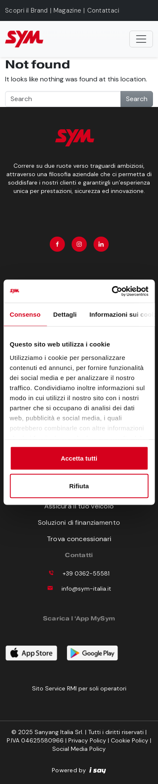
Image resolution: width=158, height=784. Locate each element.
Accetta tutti (79, 458)
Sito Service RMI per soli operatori (79, 688)
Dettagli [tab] (65, 314)
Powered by (79, 770)
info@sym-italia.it (86, 588)
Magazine (67, 10)
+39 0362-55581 (86, 573)
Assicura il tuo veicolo (79, 506)
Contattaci (103, 10)
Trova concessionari (79, 538)
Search (136, 98)
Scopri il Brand (26, 10)
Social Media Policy (79, 749)
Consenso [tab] (25, 314)
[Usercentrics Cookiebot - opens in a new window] (112, 291)
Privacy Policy (87, 740)
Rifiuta (79, 485)
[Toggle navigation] (141, 39)
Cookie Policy (129, 740)
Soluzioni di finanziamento (79, 522)
